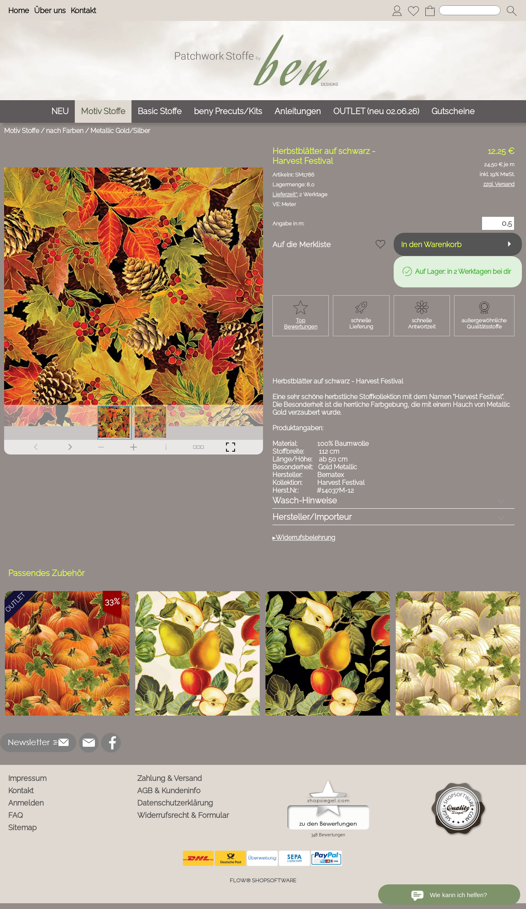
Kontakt (83, 10)
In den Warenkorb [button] (431, 244)
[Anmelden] (397, 11)
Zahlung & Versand (169, 778)
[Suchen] (470, 10)
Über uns (50, 10)
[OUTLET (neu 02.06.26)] (376, 111)
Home (18, 10)
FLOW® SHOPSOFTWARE (263, 880)
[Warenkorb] (430, 11)
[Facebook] (111, 742)
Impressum (27, 778)
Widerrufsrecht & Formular (183, 815)
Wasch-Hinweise (304, 500)
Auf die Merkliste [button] (301, 244)
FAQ (15, 815)
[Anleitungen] (297, 111)
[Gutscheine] (453, 111)
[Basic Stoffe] (160, 111)
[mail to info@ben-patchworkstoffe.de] (88, 742)
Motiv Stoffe (21, 131)
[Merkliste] (413, 11)
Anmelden (26, 803)
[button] (511, 11)
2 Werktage (300, 194)
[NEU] (60, 111)
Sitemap (22, 827)
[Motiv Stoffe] (103, 111)
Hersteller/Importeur (312, 517)
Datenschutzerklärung (175, 803)
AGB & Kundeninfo (169, 790)
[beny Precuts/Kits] (228, 111)
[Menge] (498, 223)
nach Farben (64, 131)
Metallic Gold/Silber (120, 131)
